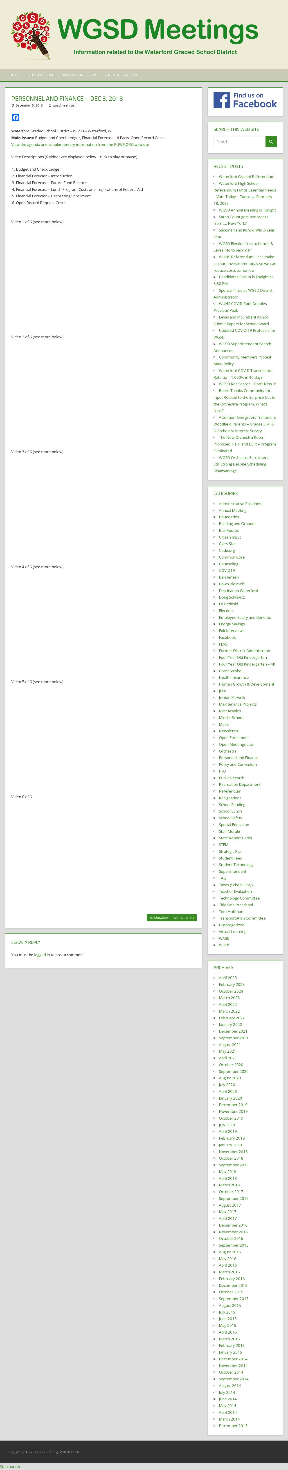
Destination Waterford (238, 590)
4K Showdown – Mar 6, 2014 (170, 918)
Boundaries (229, 516)
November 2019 (233, 1111)
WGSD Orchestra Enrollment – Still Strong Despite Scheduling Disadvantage (243, 464)
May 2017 (227, 1211)
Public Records (232, 777)
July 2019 (227, 1124)
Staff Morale (229, 831)
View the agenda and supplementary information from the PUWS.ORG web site (80, 144)
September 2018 (234, 1164)
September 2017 (234, 1198)
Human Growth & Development (246, 684)
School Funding (232, 804)
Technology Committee (239, 898)
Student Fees (230, 858)
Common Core (232, 557)
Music (224, 724)
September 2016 (234, 1245)
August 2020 (230, 1077)
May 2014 (227, 1405)
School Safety (230, 817)
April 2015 (228, 1332)
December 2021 (233, 1031)
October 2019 (231, 1118)
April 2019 (228, 1131)
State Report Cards (235, 837)
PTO (222, 771)
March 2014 (229, 1419)
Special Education (234, 824)
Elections (226, 610)
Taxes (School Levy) (236, 884)
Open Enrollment (234, 737)
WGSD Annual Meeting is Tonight (247, 210)
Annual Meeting (232, 510)
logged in (42, 954)
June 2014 (228, 1398)
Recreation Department (240, 784)
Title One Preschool (236, 904)
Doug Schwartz (232, 597)
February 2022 (232, 1017)
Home (15, 75)
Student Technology (236, 864)
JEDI (222, 690)
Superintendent (232, 871)
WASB (224, 938)
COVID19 (227, 570)
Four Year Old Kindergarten (243, 657)
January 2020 (230, 1098)
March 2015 (229, 1338)
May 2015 (227, 1325)
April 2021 (228, 1057)
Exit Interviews (231, 630)
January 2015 (230, 1352)
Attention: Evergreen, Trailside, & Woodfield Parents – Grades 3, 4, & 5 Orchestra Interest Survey (245, 424)
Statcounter (10, 1466)
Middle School (231, 717)
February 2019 (232, 1138)
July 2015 (227, 1312)
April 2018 (228, 1178)
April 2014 (228, 1412)
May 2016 (227, 1258)
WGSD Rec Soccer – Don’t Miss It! (247, 383)
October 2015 (231, 1291)
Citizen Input (230, 537)
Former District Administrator (245, 650)
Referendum (230, 791)
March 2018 (229, 1184)
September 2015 (234, 1298)
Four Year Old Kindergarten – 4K (247, 664)
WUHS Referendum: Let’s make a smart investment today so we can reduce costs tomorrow (245, 263)
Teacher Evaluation (235, 891)
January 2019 (230, 1144)
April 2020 (228, 1091)
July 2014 (227, 1392)
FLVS (223, 644)
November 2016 (233, 1231)
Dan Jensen (229, 577)
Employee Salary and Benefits (245, 617)
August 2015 (230, 1305)
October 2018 (231, 1158)
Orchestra (227, 751)
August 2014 (230, 1385)
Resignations (230, 797)
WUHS (224, 944)
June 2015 (228, 1318)
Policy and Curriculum (238, 764)
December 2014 (233, 1358)
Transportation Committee (242, 918)
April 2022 (228, 1004)
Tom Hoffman (231, 911)
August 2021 (230, 1044)
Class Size (227, 543)
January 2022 (230, 1024)
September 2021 (234, 1037)
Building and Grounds (237, 523)
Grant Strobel (230, 670)
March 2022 (229, 1011)
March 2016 (229, 1271)
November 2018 (233, 1151)
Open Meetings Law (78, 75)
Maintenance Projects (238, 704)
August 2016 (230, 1251)
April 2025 (228, 977)
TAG (222, 878)
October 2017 (231, 1191)
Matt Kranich (230, 710)
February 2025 (232, 984)
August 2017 (230, 1205)
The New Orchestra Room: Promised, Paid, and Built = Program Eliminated (245, 444)
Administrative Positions (240, 503)
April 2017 (228, 1218)
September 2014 (234, 1378)
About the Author (120, 75)
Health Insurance (234, 677)
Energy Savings (232, 623)
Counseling (228, 563)
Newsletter (228, 730)
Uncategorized (231, 924)
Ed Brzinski (228, 603)
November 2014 (233, 1365)
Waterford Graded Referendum (246, 176)
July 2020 (227, 1084)
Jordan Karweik (232, 697)
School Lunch (230, 811)
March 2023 (229, 997)
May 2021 (227, 1051)
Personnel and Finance (239, 757)
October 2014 (231, 1372)
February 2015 (232, 1345)
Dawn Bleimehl (232, 583)
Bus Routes (229, 530)
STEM (223, 844)
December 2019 (233, 1104)
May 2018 (227, 1171)
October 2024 (231, 991)
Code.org (227, 550)
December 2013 (233, 1425)
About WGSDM (40, 75)
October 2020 (231, 1064)
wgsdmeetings (64, 105)
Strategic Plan (231, 851)
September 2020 (234, 1071)
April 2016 (228, 1265)
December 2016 (233, 1225)
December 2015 (233, 1285)
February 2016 (232, 1278)
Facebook (227, 637)
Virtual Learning (232, 931)
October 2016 (231, 1238)
